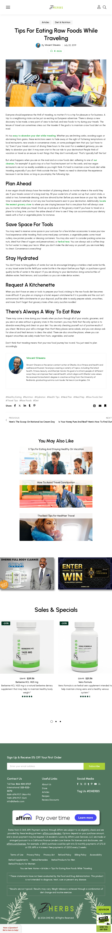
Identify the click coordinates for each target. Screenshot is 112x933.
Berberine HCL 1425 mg (27, 686)
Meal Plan (67, 397)
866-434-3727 (23, 784)
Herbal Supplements (18, 860)
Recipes (45, 796)
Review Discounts (50, 800)
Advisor (103, 909)
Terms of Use (16, 854)
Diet (37, 400)
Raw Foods (26, 400)
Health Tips (54, 397)
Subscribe (94, 766)
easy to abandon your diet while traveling (34, 135)
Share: (9, 406)
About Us (46, 784)
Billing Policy (80, 854)
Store (44, 788)
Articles (45, 22)
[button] (56, 51)
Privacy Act (49, 854)
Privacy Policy (33, 854)
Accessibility (96, 854)
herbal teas (64, 241)
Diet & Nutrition (62, 22)
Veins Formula (85, 687)
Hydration (41, 397)
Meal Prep (79, 397)
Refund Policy (64, 854)
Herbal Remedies (40, 860)
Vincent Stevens (53, 45)
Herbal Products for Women (21, 864)
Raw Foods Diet (95, 397)
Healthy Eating (14, 397)
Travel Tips (12, 400)
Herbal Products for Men (63, 860)
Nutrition (29, 397)
